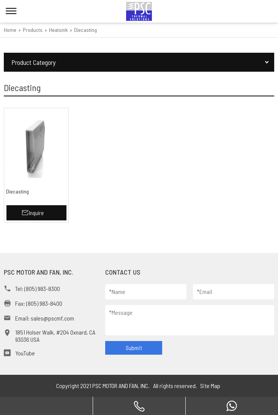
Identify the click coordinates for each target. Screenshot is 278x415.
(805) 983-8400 (44, 303)
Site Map (210, 385)
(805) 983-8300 (42, 288)
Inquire (36, 212)
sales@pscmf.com (52, 318)
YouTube (25, 353)
